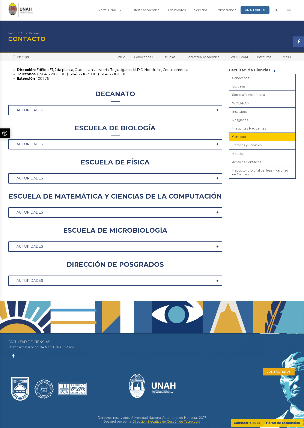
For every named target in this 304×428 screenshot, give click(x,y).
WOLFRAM (239, 57)
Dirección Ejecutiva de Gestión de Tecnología (166, 421)
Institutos (265, 57)
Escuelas (170, 57)
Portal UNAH (109, 10)
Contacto (239, 137)
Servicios (200, 10)
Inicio (121, 57)
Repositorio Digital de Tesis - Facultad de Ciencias (260, 172)
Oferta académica (145, 10)
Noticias (238, 154)
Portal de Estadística (283, 423)
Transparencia (226, 10)
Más (287, 57)
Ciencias (34, 33)
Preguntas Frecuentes (249, 128)
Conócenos (144, 57)
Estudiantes (177, 10)
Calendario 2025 (247, 423)
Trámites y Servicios (247, 145)
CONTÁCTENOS (278, 371)
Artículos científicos (246, 162)
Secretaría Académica (204, 57)
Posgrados (240, 120)
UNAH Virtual (255, 10)
